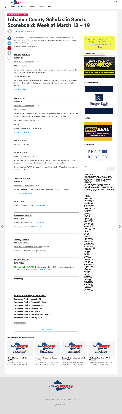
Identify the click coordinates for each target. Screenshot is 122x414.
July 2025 (87, 212)
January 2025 (88, 221)
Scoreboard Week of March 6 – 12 (27, 299)
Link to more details (21, 132)
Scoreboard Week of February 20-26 (28, 305)
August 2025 (88, 210)
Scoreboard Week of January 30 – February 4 (32, 314)
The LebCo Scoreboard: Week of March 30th (73, 359)
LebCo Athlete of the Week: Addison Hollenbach (96, 182)
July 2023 (87, 251)
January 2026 (88, 202)
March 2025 (88, 218)
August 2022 (88, 269)
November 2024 (89, 225)
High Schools (23, 7)
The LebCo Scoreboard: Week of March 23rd (100, 359)
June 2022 (87, 273)
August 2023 (88, 249)
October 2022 (88, 266)
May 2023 (87, 254)
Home (13, 7)
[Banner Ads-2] (99, 77)
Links (49, 7)
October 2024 (88, 226)
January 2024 (88, 241)
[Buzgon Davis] (99, 113)
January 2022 (88, 281)
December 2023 (89, 243)
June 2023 (87, 253)
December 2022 (89, 263)
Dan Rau (17, 31)
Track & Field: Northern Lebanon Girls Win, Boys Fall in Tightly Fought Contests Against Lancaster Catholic (99, 189)
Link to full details (20, 89)
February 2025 (88, 220)
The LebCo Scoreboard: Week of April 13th (18, 359)
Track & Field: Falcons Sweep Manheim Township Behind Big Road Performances (98, 185)
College (42, 7)
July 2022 (87, 271)
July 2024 (87, 231)
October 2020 (88, 291)
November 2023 (89, 245)
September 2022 (89, 268)
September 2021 (89, 287)
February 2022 (88, 279)
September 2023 (89, 248)
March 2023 (88, 258)
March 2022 (88, 278)
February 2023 (88, 259)
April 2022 (87, 276)
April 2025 (87, 217)
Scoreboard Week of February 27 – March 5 (31, 302)
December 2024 (89, 223)
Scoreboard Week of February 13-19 (28, 308)
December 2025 (89, 203)
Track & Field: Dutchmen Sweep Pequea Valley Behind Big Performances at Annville (98, 177)
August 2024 (88, 230)
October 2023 (88, 246)
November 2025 (89, 205)
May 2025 (87, 215)
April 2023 (87, 256)
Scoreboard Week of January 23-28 (28, 317)
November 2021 (89, 284)
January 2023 (88, 261)
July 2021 (87, 289)
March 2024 (88, 238)
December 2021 (89, 282)
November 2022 (89, 264)
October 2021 (88, 286)
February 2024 (88, 240)
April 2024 (87, 236)
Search (86, 166)
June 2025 (87, 213)
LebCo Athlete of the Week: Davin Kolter (97, 179)
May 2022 (87, 274)
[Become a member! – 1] (99, 49)
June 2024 (87, 233)
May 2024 (87, 235)
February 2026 (88, 200)
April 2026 (87, 197)
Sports (33, 7)
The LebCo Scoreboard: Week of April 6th (46, 359)
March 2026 (88, 198)
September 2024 (89, 228)
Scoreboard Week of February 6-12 (28, 311)
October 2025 (88, 207)
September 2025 (89, 208)
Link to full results (42, 205)
